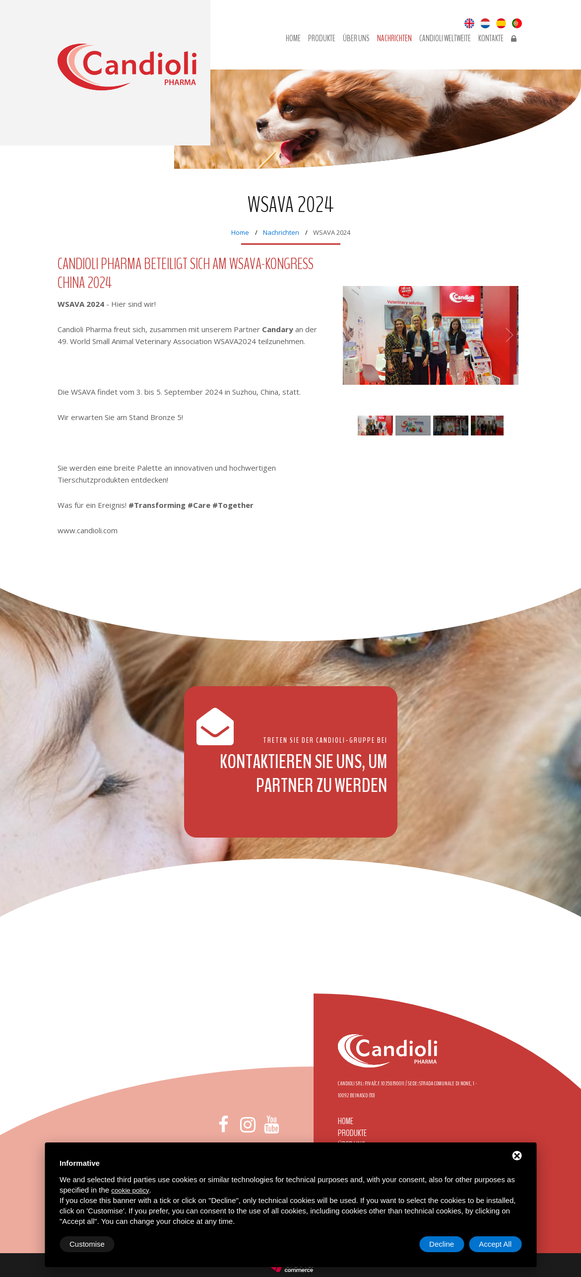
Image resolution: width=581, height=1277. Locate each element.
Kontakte (491, 39)
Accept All (495, 1244)
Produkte (321, 39)
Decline (441, 1244)
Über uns (356, 39)
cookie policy (130, 1190)
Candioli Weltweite (445, 39)
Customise (87, 1244)
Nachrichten (394, 39)
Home (293, 39)
